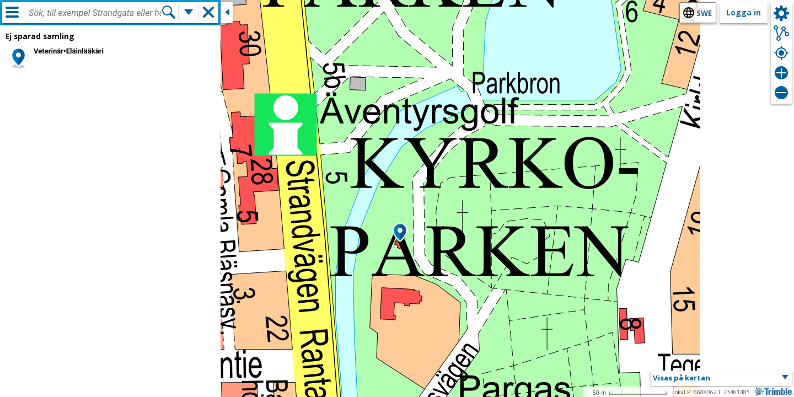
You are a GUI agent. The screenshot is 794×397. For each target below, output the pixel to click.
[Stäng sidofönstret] (227, 12)
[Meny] (12, 12)
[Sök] (169, 12)
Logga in (743, 12)
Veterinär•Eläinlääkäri (69, 51)
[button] (400, 233)
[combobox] (95, 13)
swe (704, 13)
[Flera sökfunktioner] (188, 12)
